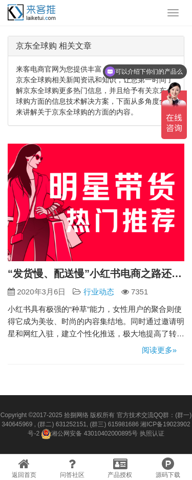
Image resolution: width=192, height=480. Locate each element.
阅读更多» (159, 350)
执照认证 (152, 433)
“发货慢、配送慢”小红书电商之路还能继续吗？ (96, 273)
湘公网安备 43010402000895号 (89, 434)
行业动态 (98, 291)
